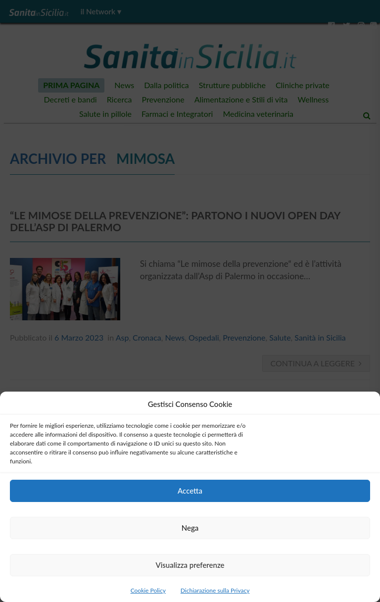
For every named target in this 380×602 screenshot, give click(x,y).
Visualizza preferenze (189, 564)
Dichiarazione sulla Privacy (215, 590)
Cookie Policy (148, 590)
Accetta (190, 490)
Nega (190, 527)
